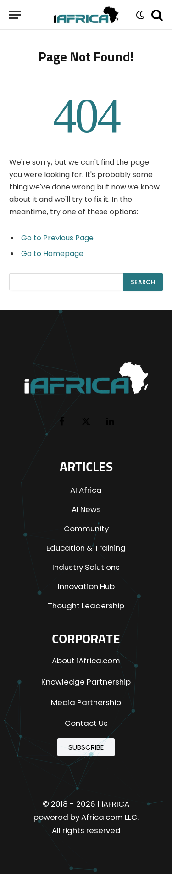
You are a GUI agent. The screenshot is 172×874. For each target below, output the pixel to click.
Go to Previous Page (57, 238)
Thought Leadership (86, 605)
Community (86, 528)
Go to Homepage (52, 253)
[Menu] (15, 15)
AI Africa (86, 489)
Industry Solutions (86, 567)
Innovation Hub (86, 586)
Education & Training (86, 547)
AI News (86, 509)
